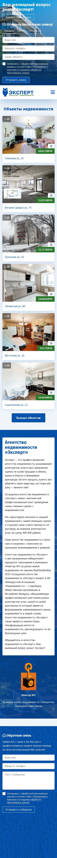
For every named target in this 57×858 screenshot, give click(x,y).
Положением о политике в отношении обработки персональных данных (27, 69)
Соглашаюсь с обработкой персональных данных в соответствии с (27, 68)
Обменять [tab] (34, 30)
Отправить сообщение (19, 809)
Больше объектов (28, 418)
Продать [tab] (9, 30)
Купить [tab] (21, 30)
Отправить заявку (16, 80)
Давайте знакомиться (18, 17)
